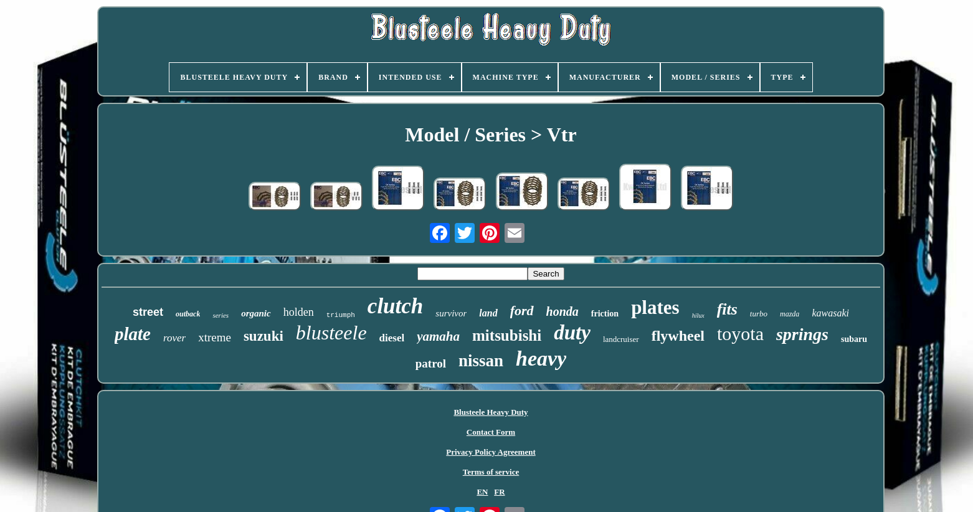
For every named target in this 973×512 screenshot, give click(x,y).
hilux (698, 315)
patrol (430, 363)
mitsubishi (506, 335)
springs (802, 334)
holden (298, 312)
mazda (789, 314)
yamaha (438, 336)
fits (727, 309)
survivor (451, 313)
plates (655, 307)
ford (522, 310)
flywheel (678, 336)
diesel (392, 338)
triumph (340, 315)
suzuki (263, 336)
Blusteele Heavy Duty (490, 412)
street (148, 312)
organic (256, 313)
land (488, 313)
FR (499, 491)
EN (482, 491)
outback (188, 314)
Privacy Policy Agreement (490, 452)
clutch (395, 306)
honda (562, 311)
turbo (758, 313)
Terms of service (491, 471)
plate (133, 334)
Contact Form (491, 432)
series (220, 315)
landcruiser (621, 339)
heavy (541, 358)
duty (572, 332)
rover (174, 338)
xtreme (214, 337)
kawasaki (830, 313)
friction (605, 313)
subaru (854, 339)
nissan (480, 360)
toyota (740, 333)
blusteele (331, 332)
